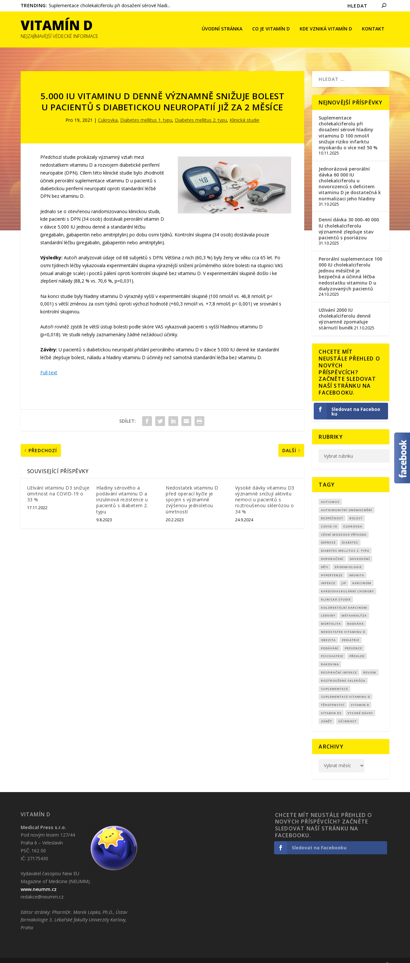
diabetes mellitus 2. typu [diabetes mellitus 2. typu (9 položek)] (345, 541)
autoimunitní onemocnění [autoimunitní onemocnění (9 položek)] (346, 500)
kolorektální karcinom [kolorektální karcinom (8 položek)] (344, 598)
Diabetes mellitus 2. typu (201, 110)
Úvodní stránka (222, 29)
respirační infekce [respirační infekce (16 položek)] (339, 662)
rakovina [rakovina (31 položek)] (330, 654)
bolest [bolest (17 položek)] (356, 508)
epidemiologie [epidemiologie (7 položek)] (348, 557)
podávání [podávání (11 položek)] (330, 638)
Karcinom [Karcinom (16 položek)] (361, 573)
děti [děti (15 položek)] (324, 557)
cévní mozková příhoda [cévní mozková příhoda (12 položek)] (343, 524)
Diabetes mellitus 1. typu (146, 110)
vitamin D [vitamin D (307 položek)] (360, 695)
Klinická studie (244, 110)
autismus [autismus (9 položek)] (330, 492)
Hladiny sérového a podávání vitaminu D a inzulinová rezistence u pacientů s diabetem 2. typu (122, 490)
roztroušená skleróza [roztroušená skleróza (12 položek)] (343, 671)
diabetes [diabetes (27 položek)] (350, 532)
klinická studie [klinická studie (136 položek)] (336, 589)
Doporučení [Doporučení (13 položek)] (332, 549)
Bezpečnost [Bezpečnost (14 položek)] (332, 508)
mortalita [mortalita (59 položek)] (331, 614)
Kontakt (373, 29)
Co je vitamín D (271, 29)
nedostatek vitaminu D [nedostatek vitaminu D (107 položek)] (343, 622)
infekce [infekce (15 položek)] (328, 573)
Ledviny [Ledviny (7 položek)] (328, 605)
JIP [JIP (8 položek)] (344, 573)
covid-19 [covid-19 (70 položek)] (329, 516)
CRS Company (52, 955)
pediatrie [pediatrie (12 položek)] (350, 630)
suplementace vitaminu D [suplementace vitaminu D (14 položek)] (345, 687)
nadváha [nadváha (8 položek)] (355, 614)
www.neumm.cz (39, 879)
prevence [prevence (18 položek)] (353, 638)
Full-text (48, 363)
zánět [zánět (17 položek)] (326, 711)
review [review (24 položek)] (369, 662)
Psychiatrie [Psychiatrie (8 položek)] (332, 646)
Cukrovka (108, 110)
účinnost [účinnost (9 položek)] (347, 711)
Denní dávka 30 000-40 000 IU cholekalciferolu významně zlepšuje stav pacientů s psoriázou (349, 219)
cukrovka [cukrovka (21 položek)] (352, 516)
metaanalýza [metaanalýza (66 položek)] (354, 605)
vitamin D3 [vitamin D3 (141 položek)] (331, 703)
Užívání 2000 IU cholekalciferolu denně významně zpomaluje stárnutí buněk (345, 309)
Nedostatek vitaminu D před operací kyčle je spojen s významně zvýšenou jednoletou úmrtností (192, 490)
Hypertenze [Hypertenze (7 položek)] (332, 565)
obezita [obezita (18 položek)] (328, 630)
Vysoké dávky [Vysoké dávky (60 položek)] (360, 703)
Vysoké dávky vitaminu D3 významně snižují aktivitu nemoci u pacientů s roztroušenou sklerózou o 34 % (264, 490)
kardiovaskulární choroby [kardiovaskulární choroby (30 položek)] (347, 581)
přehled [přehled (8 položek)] (356, 646)
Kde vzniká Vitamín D (326, 29)
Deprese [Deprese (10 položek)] (328, 532)
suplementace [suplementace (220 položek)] (334, 679)
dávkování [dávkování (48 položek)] (360, 549)
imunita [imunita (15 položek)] (356, 565)
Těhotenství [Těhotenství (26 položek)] (333, 695)
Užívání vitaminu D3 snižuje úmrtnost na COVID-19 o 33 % (58, 484)
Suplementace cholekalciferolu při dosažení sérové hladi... (109, 5)
